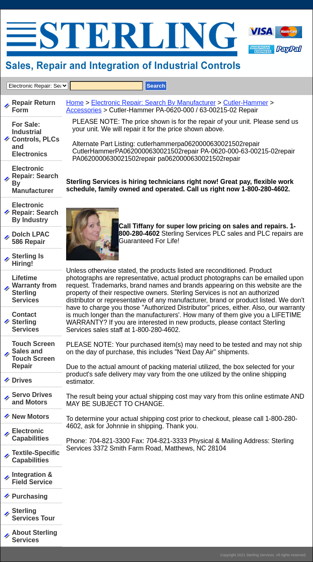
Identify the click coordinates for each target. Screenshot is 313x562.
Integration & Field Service (32, 478)
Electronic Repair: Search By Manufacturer (153, 102)
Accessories (83, 110)
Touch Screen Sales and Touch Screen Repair (33, 354)
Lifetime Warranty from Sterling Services (34, 289)
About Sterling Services (34, 536)
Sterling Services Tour (33, 514)
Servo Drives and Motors (32, 398)
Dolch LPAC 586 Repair (30, 238)
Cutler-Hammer (245, 102)
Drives (22, 380)
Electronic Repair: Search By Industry (35, 212)
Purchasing (30, 496)
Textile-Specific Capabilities (36, 456)
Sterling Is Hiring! (28, 260)
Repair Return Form (33, 106)
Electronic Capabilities (30, 434)
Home (75, 102)
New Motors (30, 416)
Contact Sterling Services (25, 322)
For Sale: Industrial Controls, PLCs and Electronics (36, 139)
